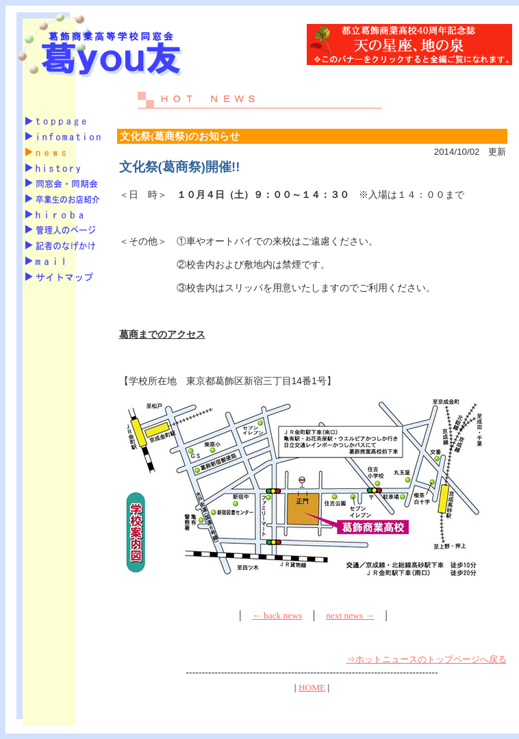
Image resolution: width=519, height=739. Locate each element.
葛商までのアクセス (162, 334)
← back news (277, 615)
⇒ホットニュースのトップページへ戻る (426, 659)
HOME (312, 687)
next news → (350, 615)
